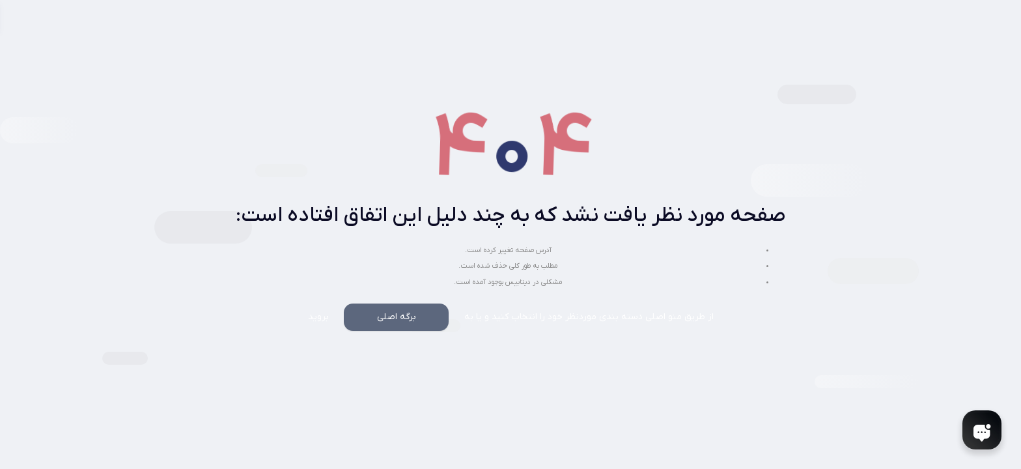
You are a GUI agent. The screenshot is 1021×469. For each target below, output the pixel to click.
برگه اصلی (396, 317)
